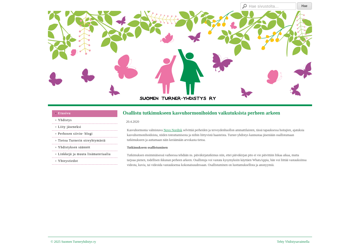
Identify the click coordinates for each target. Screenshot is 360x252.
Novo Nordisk (173, 130)
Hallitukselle (218, 5)
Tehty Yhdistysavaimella (293, 242)
